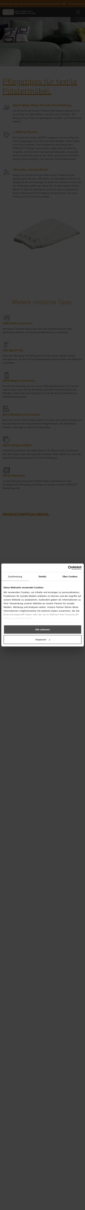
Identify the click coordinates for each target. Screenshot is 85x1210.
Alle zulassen (42, 629)
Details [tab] (42, 576)
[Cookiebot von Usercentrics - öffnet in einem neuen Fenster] (67, 568)
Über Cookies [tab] (70, 576)
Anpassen (42, 639)
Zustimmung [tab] (15, 576)
